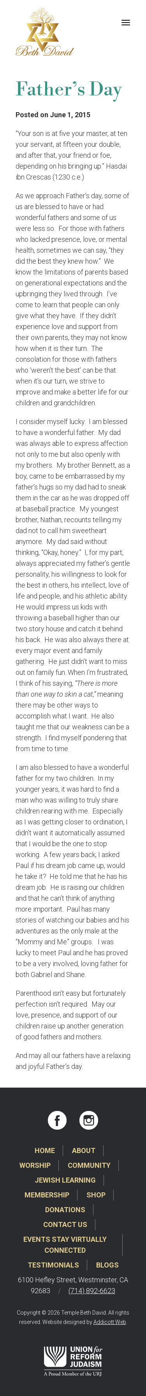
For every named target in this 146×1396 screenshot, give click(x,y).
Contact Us (65, 1224)
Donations (65, 1210)
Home (45, 1150)
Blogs (107, 1265)
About (83, 1150)
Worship (35, 1165)
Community (89, 1165)
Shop (96, 1195)
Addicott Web (109, 1322)
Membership (47, 1195)
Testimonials (53, 1265)
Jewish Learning (65, 1180)
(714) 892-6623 (92, 1291)
